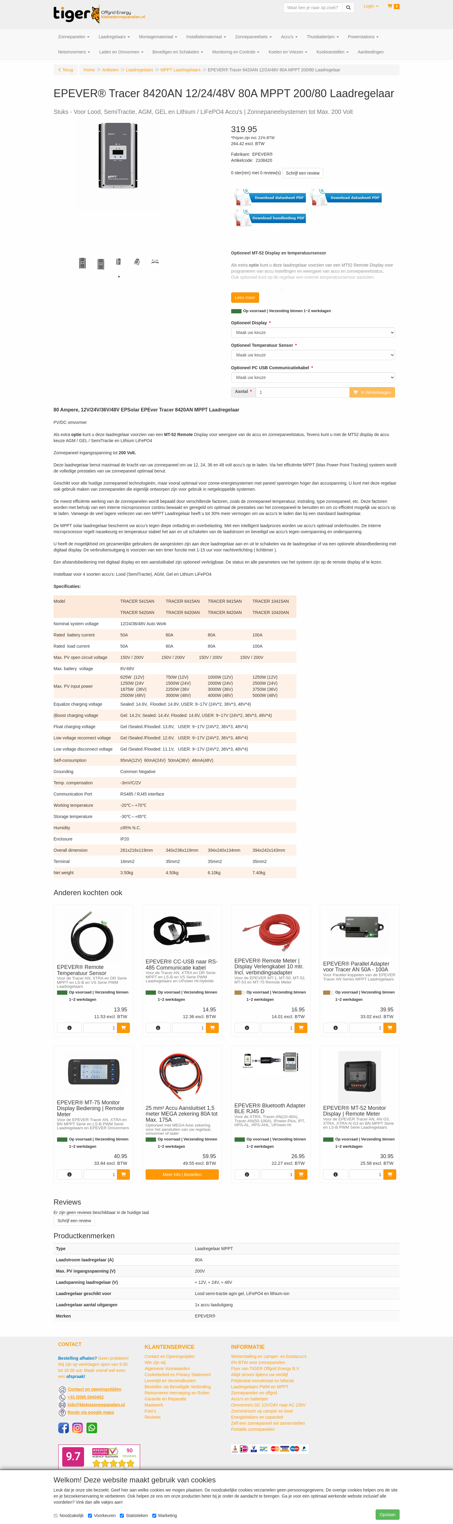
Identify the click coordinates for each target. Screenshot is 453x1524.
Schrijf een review (303, 173)
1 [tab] (119, 277)
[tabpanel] (83, 264)
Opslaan (387, 1514)
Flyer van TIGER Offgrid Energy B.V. (265, 1368)
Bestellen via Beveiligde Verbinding (178, 1386)
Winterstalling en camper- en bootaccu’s (269, 1356)
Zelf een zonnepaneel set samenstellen (268, 1423)
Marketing (164, 1515)
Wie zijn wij (155, 1362)
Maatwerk (154, 1405)
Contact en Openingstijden (170, 1356)
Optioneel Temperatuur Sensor (262, 345)
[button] (371, 6)
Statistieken (134, 1515)
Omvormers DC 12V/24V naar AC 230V (268, 1405)
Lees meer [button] (245, 297)
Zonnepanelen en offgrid (254, 1392)
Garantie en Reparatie (166, 1398)
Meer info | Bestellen (182, 1174)
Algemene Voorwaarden (167, 1368)
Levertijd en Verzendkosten (170, 1380)
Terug (68, 69)
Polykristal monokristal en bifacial (262, 1380)
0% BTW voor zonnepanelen (258, 1362)
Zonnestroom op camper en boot (262, 1411)
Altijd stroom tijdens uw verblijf (259, 1374)
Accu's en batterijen (249, 1398)
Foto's (150, 1411)
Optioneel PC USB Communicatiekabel (270, 367)
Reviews (153, 1417)
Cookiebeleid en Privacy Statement (178, 1374)
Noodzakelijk (69, 1515)
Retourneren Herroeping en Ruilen (177, 1392)
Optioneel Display (249, 322)
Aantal (241, 391)
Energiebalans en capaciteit (257, 1417)
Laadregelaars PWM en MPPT (260, 1386)
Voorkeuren (102, 1515)
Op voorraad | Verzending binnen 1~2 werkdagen (287, 311)
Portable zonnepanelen (253, 1429)
